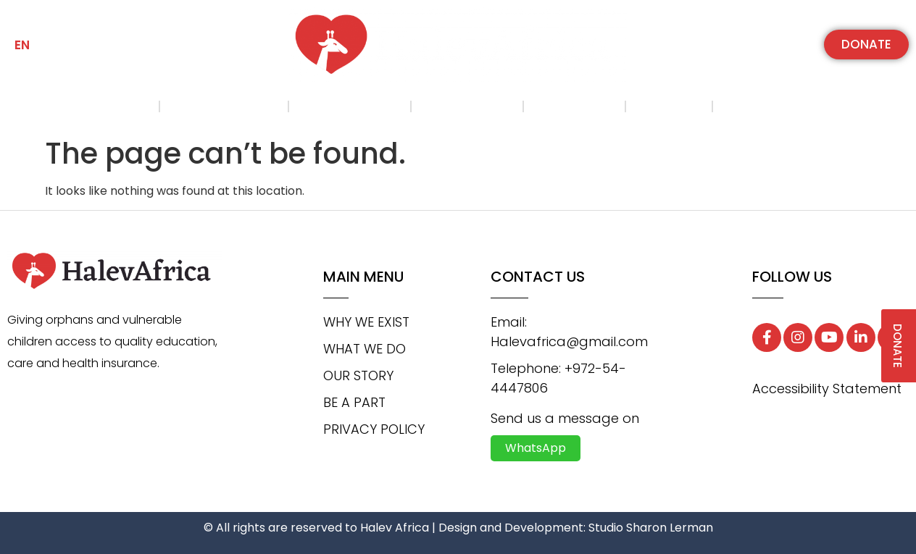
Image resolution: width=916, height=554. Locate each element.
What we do (349, 106)
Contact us (769, 106)
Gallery (668, 106)
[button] (866, 44)
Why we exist (223, 106)
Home (124, 106)
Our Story (467, 106)
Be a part (574, 106)
